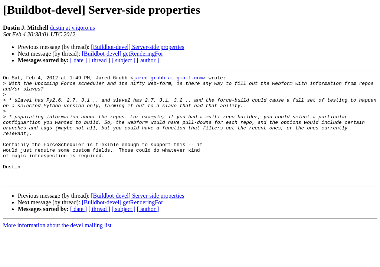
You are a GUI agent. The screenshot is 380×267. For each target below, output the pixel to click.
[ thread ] (99, 60)
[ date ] (78, 60)
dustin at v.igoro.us (72, 27)
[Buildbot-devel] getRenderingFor (122, 53)
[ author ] (148, 60)
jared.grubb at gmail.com (168, 78)
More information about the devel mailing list (57, 246)
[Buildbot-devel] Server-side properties (137, 47)
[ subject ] (123, 60)
